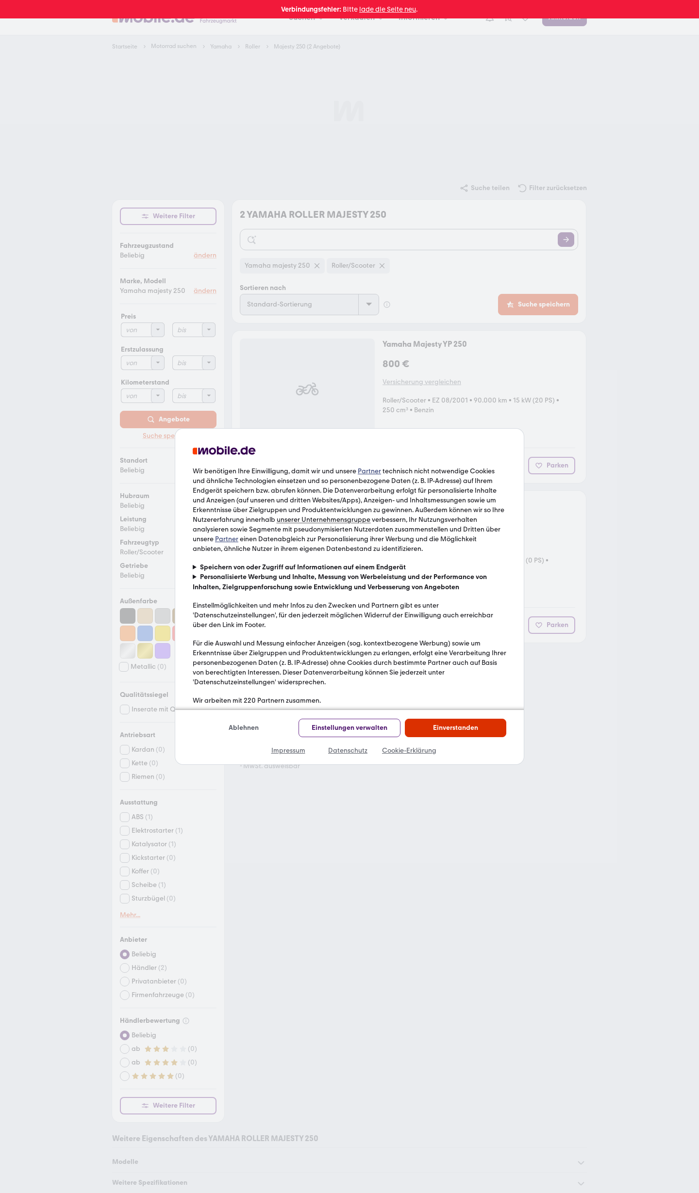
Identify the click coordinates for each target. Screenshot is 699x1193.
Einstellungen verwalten (349, 728)
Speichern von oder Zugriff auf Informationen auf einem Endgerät (303, 567)
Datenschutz (347, 750)
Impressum (288, 750)
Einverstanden (455, 728)
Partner (369, 471)
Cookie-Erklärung (409, 750)
